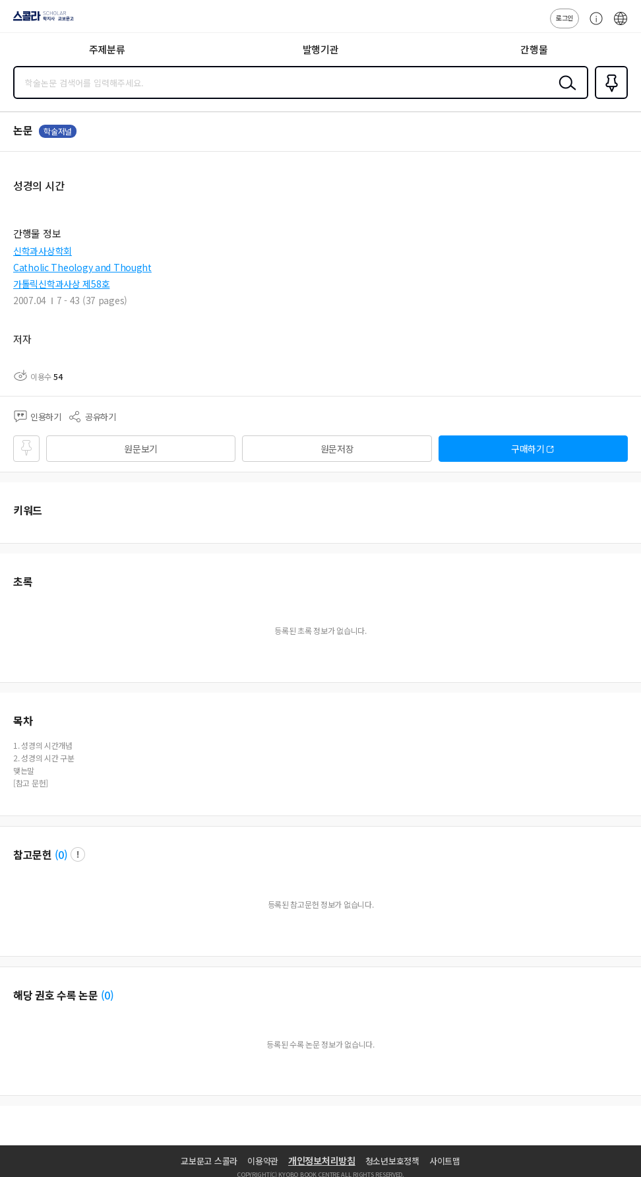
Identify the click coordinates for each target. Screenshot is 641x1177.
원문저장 (337, 448)
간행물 (533, 49)
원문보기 (141, 448)
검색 (564, 93)
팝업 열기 (78, 854)
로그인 (564, 17)
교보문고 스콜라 (209, 1161)
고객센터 (593, 25)
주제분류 (107, 49)
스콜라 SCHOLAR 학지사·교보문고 (40, 20)
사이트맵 (444, 1161)
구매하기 (528, 448)
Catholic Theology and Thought (82, 267)
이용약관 (262, 1161)
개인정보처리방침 (321, 1160)
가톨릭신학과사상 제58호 (61, 283)
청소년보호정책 (392, 1161)
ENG (620, 25)
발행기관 (321, 49)
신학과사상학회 (42, 250)
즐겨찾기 (608, 97)
